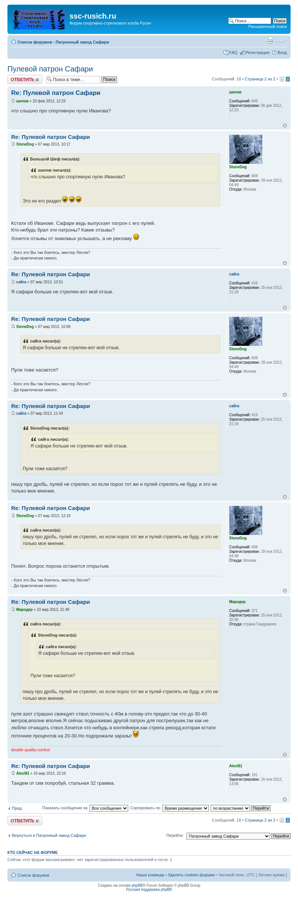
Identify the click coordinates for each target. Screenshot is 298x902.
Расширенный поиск (267, 26)
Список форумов (34, 42)
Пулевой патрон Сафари (50, 69)
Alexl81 (22, 773)
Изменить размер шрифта (281, 40)
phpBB (137, 885)
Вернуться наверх (285, 126)
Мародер (24, 610)
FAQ (233, 52)
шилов (22, 101)
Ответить (24, 79)
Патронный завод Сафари (82, 42)
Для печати (270, 40)
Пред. (17, 808)
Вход (282, 52)
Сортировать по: (169, 808)
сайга (21, 282)
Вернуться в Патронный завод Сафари (49, 835)
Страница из (260, 79)
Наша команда (150, 875)
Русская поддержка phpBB (149, 889)
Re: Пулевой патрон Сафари (55, 92)
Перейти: (175, 835)
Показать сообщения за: (85, 808)
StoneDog (25, 144)
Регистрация (257, 52)
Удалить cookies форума (191, 875)
